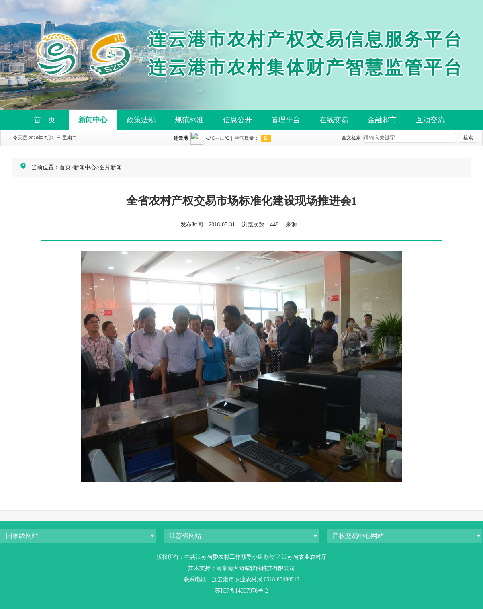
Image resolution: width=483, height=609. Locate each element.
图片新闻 (110, 167)
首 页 (44, 120)
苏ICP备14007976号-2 (241, 591)
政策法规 (141, 120)
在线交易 (333, 120)
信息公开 (237, 120)
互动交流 (430, 120)
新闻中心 (92, 120)
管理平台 (285, 120)
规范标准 (189, 120)
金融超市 (382, 120)
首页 (65, 167)
